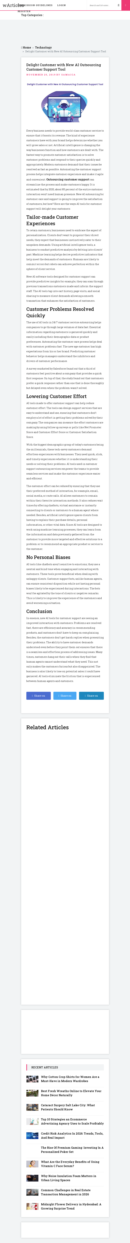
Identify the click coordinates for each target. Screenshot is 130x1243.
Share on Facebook (38, 697)
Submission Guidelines (35, 5)
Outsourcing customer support (67, 179)
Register (24, 11)
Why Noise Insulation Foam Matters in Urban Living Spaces (68, 1178)
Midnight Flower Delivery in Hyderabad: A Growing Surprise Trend (71, 1206)
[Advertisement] (65, 32)
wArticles (8, 5)
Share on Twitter (64, 697)
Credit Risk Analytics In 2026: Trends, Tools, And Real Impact (72, 1135)
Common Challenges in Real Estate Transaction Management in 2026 (66, 1192)
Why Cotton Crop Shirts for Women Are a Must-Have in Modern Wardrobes (70, 1079)
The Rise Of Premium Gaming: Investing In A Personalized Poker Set (72, 1150)
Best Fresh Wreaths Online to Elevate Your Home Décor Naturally (71, 1093)
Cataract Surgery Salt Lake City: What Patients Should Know (68, 1107)
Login (61, 5)
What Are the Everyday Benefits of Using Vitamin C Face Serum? (70, 1164)
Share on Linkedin (91, 697)
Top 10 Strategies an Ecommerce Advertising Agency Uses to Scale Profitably (72, 1121)
